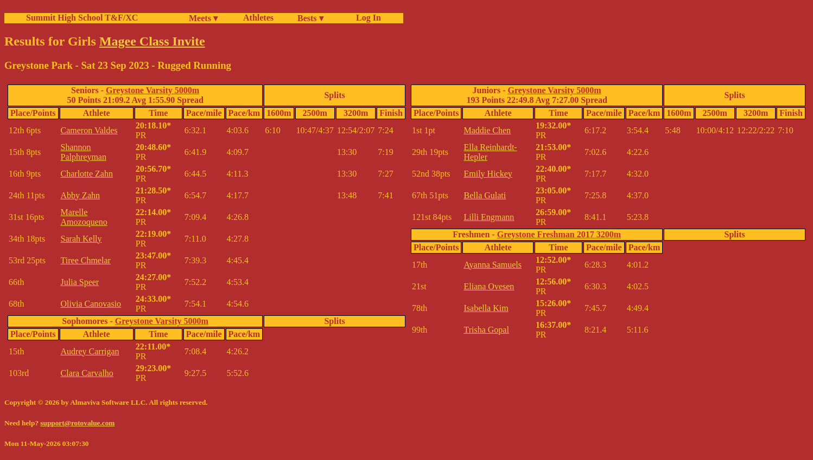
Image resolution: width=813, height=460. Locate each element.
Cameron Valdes (89, 130)
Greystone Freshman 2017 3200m (559, 234)
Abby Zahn (80, 195)
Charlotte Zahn (87, 173)
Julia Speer (80, 282)
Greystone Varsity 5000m (152, 90)
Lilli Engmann (488, 217)
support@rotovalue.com (77, 423)
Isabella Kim (485, 308)
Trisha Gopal (486, 329)
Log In (366, 17)
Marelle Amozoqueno (84, 217)
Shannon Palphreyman (83, 151)
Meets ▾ (203, 18)
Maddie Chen (487, 130)
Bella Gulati (484, 195)
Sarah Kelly (81, 238)
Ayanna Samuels (492, 264)
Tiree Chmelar (86, 260)
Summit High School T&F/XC (82, 17)
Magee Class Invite (152, 41)
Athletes (258, 17)
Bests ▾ (310, 18)
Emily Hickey (487, 173)
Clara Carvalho (87, 373)
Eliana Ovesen (488, 286)
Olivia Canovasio (91, 303)
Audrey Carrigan (90, 351)
